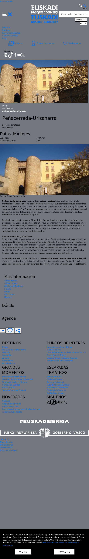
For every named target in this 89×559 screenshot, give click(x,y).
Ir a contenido (6, 1)
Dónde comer (10, 283)
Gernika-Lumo (8, 363)
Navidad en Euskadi (11, 384)
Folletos (15, 43)
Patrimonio (9, 294)
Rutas (7, 291)
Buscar (81, 19)
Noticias (6, 401)
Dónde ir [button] (6, 27)
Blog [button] (4, 38)
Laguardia (6, 355)
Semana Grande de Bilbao (14, 376)
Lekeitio (6, 352)
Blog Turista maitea (11, 403)
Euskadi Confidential (56, 390)
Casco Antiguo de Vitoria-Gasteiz (62, 357)
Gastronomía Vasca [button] (11, 32)
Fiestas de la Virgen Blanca (14, 382)
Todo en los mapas (42, 43)
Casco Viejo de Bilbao (56, 355)
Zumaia (5, 357)
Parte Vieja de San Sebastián (60, 360)
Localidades (7, 108)
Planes (7, 288)
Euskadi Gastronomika (57, 387)
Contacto (4, 439)
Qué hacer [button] (6, 30)
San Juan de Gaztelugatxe (14, 349)
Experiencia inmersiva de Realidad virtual (21, 409)
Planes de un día (54, 376)
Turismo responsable (12, 411)
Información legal (8, 450)
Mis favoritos (72, 43)
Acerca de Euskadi (10, 406)
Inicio (4, 105)
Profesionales (6, 444)
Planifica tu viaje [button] (10, 35)
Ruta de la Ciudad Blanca (58, 384)
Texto (84, 8)
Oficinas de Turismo (13, 286)
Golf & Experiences (55, 393)
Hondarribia (7, 360)
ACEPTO (23, 551)
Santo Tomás (8, 387)
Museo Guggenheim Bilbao (59, 347)
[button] (7, 14)
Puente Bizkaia (54, 349)
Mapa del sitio (6, 442)
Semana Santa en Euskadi (14, 390)
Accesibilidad (6, 447)
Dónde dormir (10, 280)
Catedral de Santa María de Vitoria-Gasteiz (66, 352)
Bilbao (5, 347)
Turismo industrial (55, 382)
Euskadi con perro (55, 379)
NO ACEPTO (64, 551)
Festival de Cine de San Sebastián (17, 379)
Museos (7, 297)
